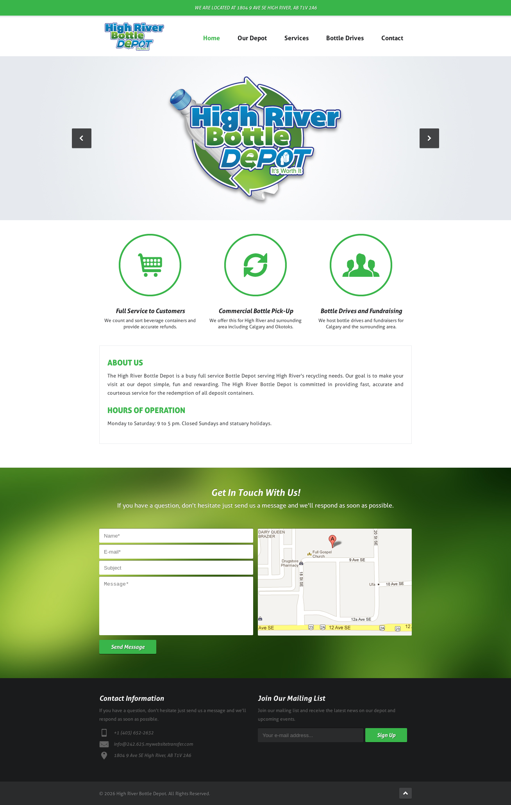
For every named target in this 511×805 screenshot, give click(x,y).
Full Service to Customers (150, 311)
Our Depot (252, 38)
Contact (392, 38)
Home (211, 38)
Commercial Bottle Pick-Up (255, 311)
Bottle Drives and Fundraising (361, 311)
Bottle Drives (345, 38)
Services (296, 38)
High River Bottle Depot (134, 37)
